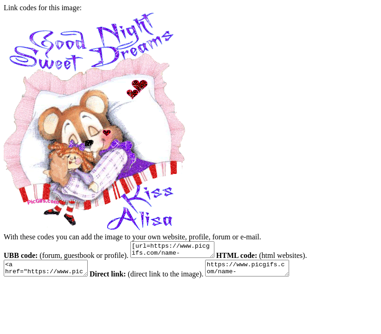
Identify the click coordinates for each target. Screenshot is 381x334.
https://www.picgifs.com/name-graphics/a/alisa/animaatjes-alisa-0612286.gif (261, 272)
